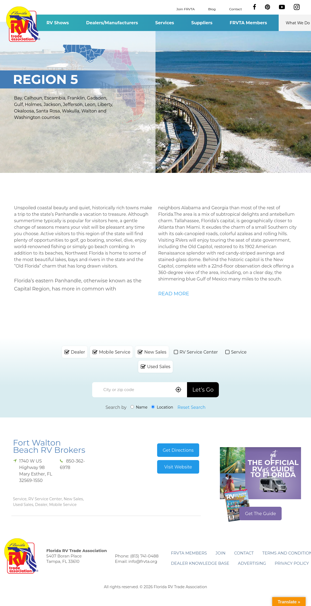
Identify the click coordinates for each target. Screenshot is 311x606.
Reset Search (192, 407)
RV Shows (57, 22)
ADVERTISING (252, 563)
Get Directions (178, 450)
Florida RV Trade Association (23, 24)
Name (139, 407)
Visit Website (178, 467)
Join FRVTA (186, 9)
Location (162, 407)
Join (221, 553)
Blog (212, 9)
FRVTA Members (248, 22)
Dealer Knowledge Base (200, 563)
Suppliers (201, 22)
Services (164, 22)
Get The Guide (260, 513)
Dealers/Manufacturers (112, 22)
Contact (235, 9)
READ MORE (173, 294)
